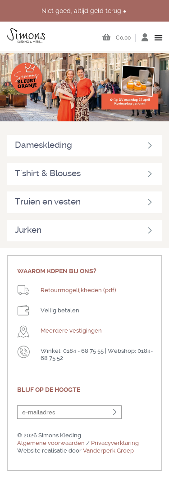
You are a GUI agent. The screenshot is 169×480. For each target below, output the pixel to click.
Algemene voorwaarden (51, 443)
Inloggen (145, 40)
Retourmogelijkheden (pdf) (78, 290)
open (159, 37)
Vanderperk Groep (108, 450)
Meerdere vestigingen (71, 330)
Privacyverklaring (115, 443)
